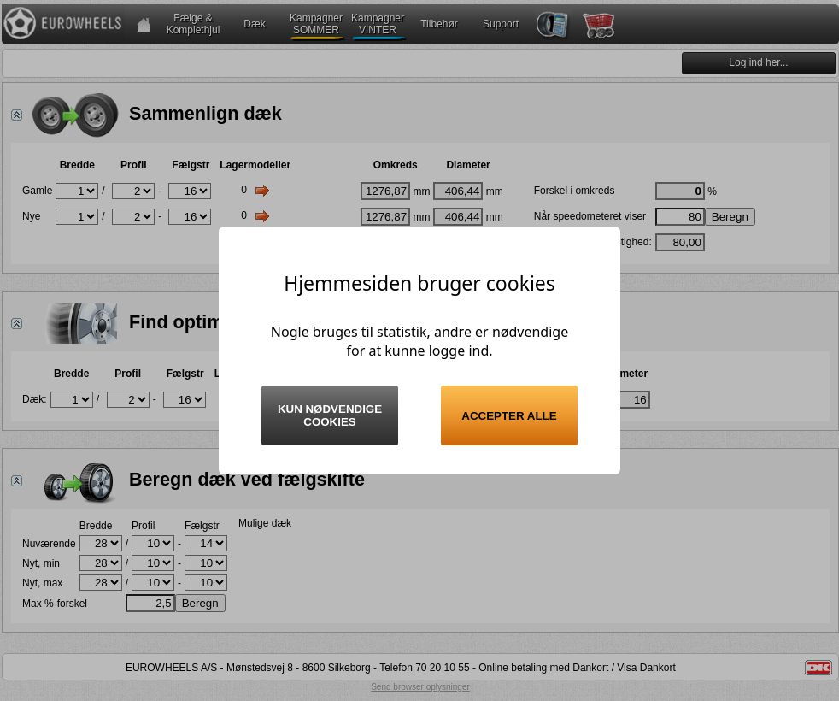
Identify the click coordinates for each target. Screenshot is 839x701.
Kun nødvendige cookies (330, 415)
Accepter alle (508, 415)
